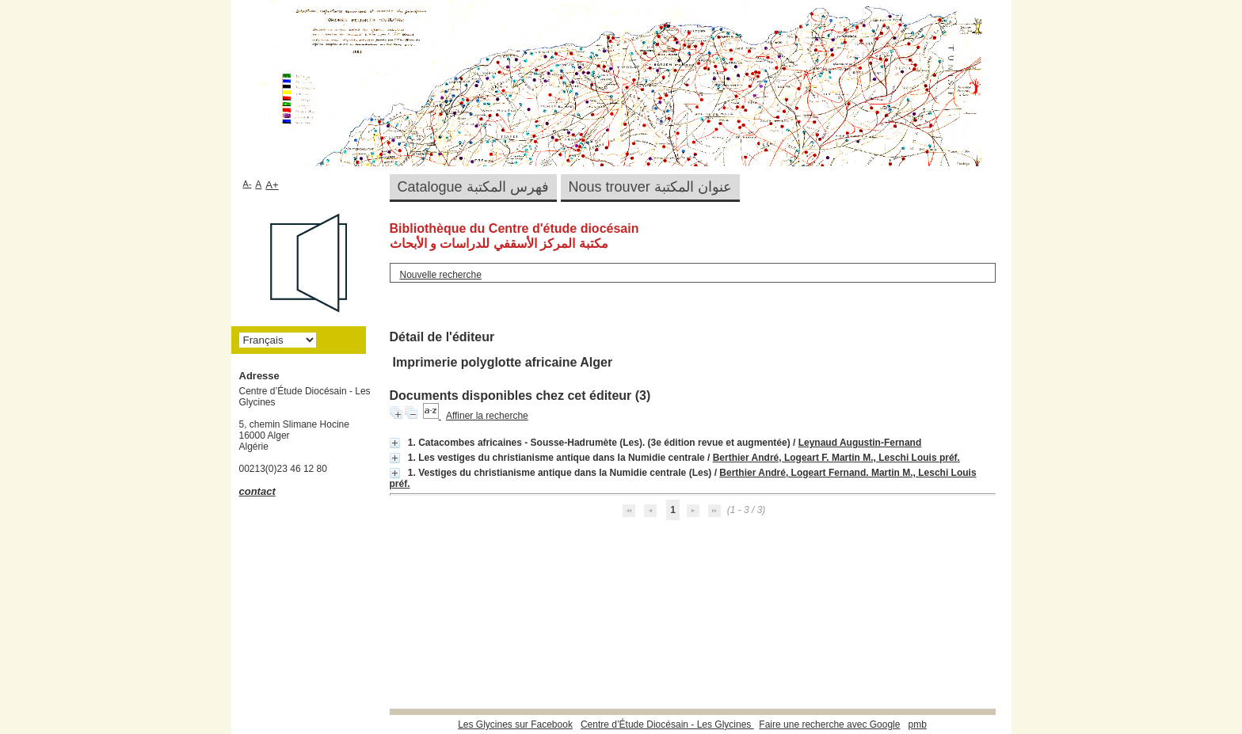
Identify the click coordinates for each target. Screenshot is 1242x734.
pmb (917, 724)
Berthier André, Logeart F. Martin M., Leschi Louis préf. (836, 457)
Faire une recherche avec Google (829, 724)
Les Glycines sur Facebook (515, 724)
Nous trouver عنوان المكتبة (650, 187)
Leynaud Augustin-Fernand (860, 442)
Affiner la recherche (487, 415)
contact (257, 491)
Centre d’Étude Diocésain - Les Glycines (667, 724)
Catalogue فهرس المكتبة (473, 187)
